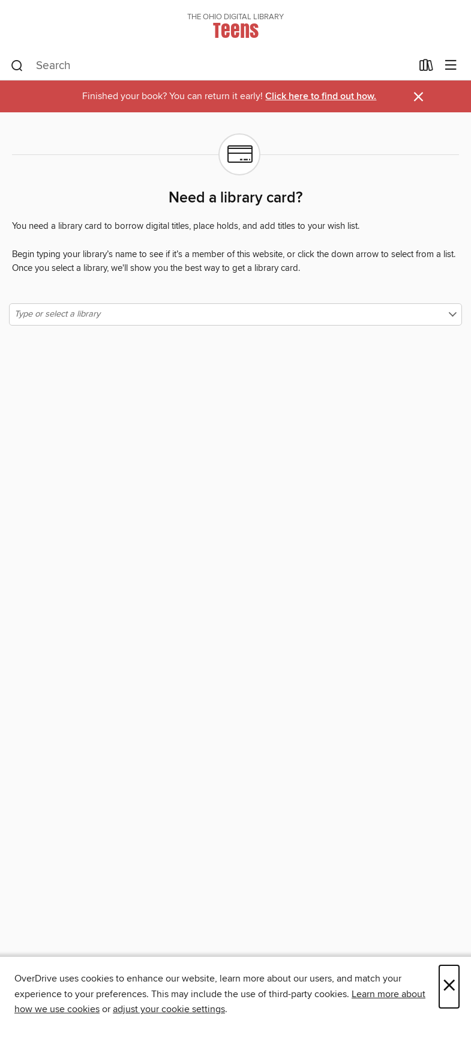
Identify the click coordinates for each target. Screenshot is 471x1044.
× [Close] (449, 986)
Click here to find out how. (320, 96)
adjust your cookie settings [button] (169, 1009)
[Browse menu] (451, 66)
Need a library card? (235, 198)
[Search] (17, 66)
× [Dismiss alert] (418, 97)
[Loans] (426, 67)
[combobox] (211, 66)
